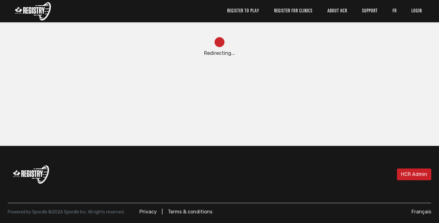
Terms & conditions (190, 212)
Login (416, 11)
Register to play (243, 11)
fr (395, 11)
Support (370, 11)
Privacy (148, 212)
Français (421, 212)
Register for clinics (293, 11)
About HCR (337, 11)
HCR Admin (414, 174)
